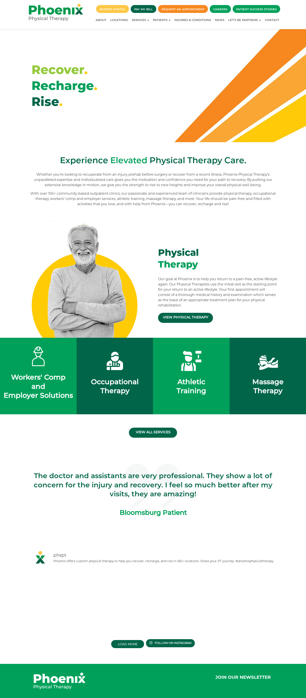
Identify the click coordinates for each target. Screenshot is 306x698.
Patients (162, 20)
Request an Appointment (183, 9)
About (101, 20)
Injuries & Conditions (192, 20)
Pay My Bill (143, 9)
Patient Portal (112, 9)
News (219, 20)
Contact (272, 20)
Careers (220, 9)
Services (140, 20)
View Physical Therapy (191, 319)
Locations (119, 20)
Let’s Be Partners (244, 20)
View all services (153, 427)
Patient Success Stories (256, 9)
